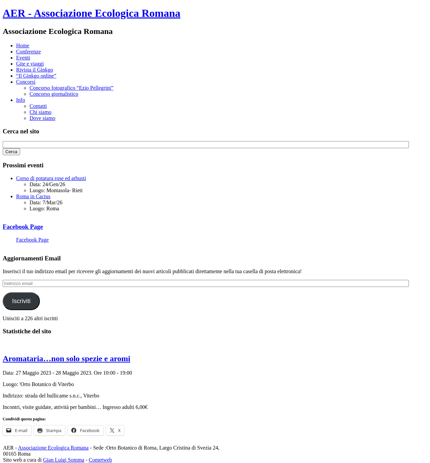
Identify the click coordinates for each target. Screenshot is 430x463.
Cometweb (100, 460)
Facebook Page (23, 226)
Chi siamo (40, 112)
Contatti (38, 106)
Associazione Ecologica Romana (53, 448)
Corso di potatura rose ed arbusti (51, 178)
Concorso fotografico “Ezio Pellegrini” (71, 88)
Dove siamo (42, 118)
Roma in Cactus (33, 196)
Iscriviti (21, 301)
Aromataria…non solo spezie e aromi (66, 358)
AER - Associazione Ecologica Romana (91, 13)
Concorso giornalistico (54, 94)
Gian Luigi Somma (64, 460)
